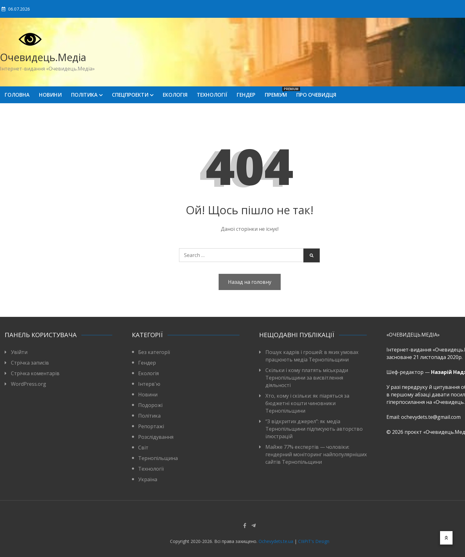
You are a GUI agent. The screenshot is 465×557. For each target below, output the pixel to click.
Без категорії (154, 352)
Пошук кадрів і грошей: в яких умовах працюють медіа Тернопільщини (311, 356)
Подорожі (150, 405)
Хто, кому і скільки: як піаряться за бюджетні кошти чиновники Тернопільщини (307, 403)
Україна (147, 479)
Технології (212, 94)
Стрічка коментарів (35, 373)
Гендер (246, 94)
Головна (17, 94)
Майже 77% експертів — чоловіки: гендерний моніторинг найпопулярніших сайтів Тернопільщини (316, 454)
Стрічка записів (30, 362)
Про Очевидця (316, 94)
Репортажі (151, 426)
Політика (84, 94)
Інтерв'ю (149, 383)
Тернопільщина (158, 458)
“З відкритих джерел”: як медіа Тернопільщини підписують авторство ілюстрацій (314, 429)
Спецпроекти (130, 94)
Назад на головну (249, 281)
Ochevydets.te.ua (276, 541)
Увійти (19, 352)
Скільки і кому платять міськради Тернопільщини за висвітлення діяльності (306, 378)
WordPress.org (28, 383)
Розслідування (155, 436)
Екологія (175, 94)
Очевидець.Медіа (43, 57)
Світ (143, 447)
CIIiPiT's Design (313, 541)
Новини (50, 94)
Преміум (278, 92)
